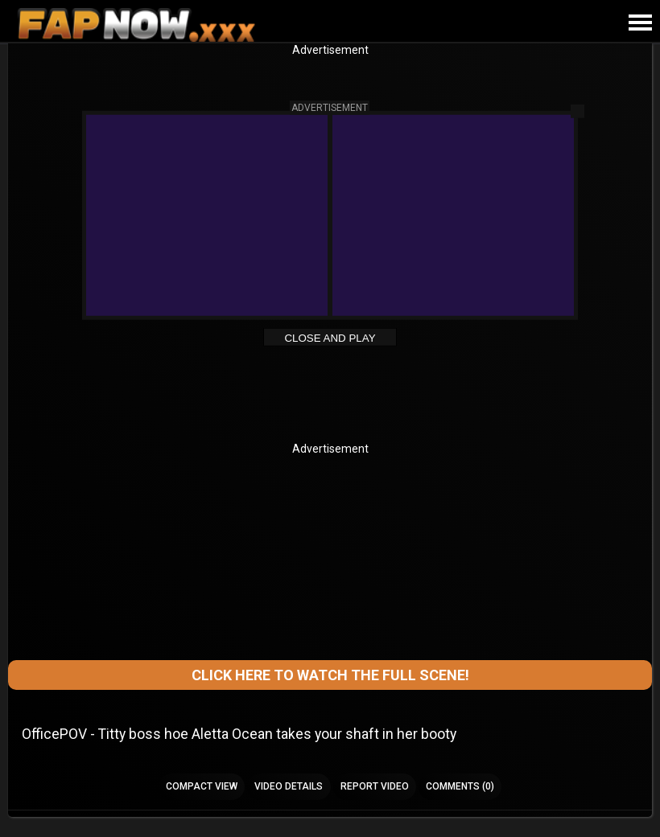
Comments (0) (460, 786)
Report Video (374, 786)
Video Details (288, 786)
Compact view (201, 786)
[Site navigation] (640, 23)
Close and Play (329, 338)
